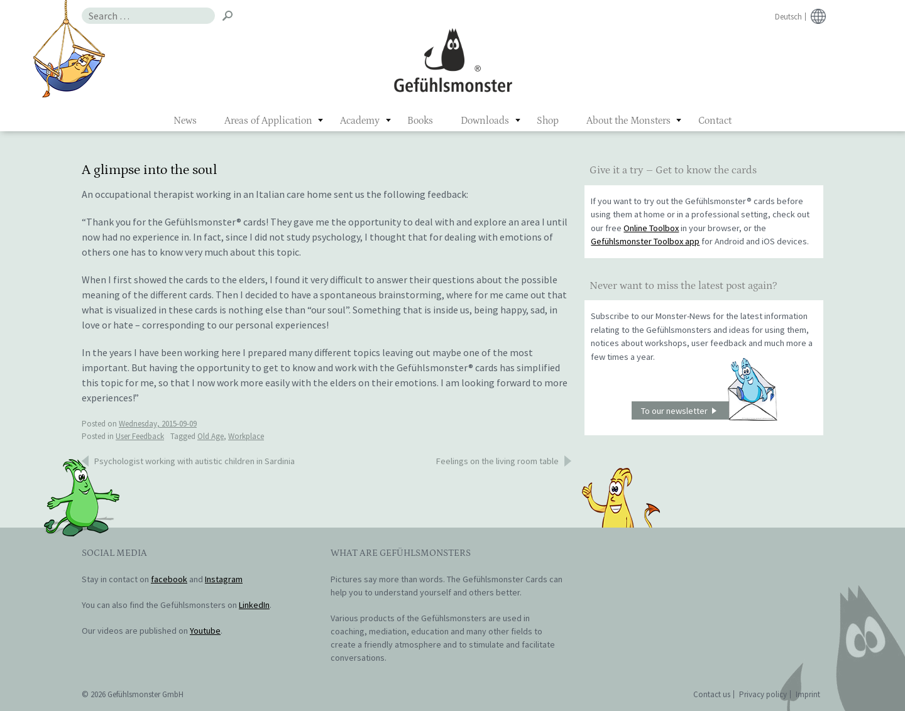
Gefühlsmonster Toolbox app (645, 241)
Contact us (711, 694)
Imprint (808, 694)
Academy (360, 120)
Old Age (210, 436)
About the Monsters (628, 120)
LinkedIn (254, 605)
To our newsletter (709, 410)
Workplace (246, 436)
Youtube (205, 630)
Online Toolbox (651, 228)
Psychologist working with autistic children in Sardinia (194, 461)
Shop (548, 120)
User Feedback (140, 436)
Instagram (224, 579)
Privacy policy (763, 694)
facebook (169, 579)
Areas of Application (268, 120)
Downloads (485, 120)
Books (420, 120)
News (185, 120)
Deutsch (788, 17)
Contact (715, 120)
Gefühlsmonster (453, 59)
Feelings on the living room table (497, 461)
